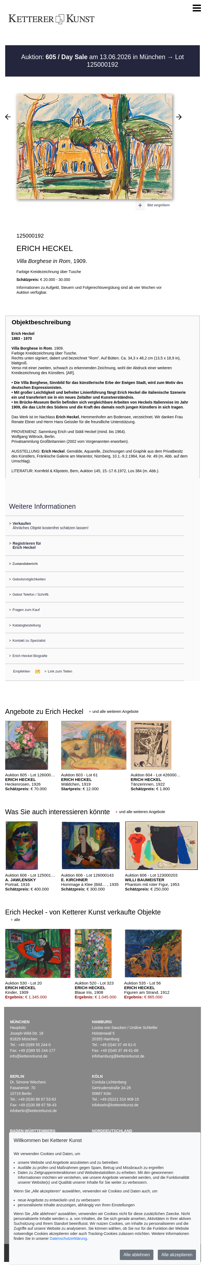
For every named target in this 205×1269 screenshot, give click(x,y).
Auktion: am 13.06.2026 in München (94, 56)
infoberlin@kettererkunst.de (33, 1111)
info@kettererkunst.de (28, 1056)
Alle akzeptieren (176, 1254)
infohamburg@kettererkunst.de (118, 1056)
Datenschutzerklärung (68, 1238)
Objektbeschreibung (41, 322)
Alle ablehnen (136, 1254)
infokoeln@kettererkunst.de (115, 1105)
